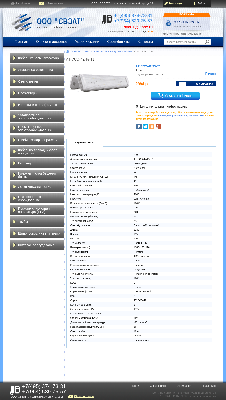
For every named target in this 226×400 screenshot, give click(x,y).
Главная (21, 41)
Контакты (145, 41)
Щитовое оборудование (36, 245)
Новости (134, 386)
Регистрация (176, 3)
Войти (201, 3)
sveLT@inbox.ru (138, 27)
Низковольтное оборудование (29, 198)
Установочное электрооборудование (35, 116)
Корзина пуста (186, 21)
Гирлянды (25, 163)
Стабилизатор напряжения (38, 140)
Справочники (158, 386)
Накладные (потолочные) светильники (108, 51)
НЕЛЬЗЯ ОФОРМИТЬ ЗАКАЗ (187, 26)
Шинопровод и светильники (39, 233)
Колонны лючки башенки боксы (37, 174)
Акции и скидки (87, 41)
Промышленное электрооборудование (35, 128)
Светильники (28, 81)
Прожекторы (27, 93)
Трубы (23, 221)
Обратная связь (54, 3)
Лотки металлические (34, 186)
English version (23, 3)
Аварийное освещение (35, 69)
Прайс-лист (209, 386)
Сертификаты (118, 41)
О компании (183, 386)
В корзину (204, 83)
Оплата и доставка (51, 41)
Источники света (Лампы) (37, 105)
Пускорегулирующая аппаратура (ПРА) (34, 210)
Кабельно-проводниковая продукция (37, 151)
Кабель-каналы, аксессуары (39, 58)
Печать (210, 73)
